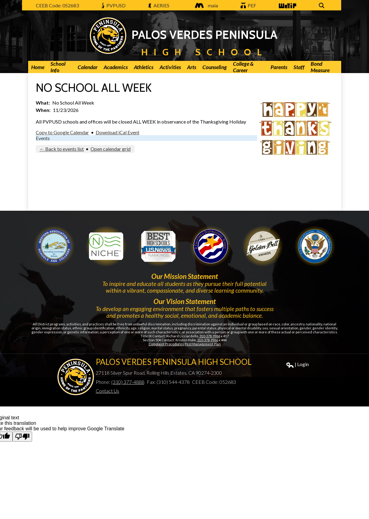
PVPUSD (113, 5)
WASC (54, 246)
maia (205, 5)
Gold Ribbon (262, 246)
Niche (106, 246)
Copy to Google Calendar (62, 132)
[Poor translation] (22, 437)
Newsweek (158, 246)
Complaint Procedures (166, 344)
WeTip (287, 6)
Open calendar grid (110, 149)
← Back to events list (61, 149)
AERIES (158, 5)
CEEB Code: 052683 (57, 5)
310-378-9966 (209, 336)
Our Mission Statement (184, 276)
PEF (248, 5)
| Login (297, 364)
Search (322, 6)
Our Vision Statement (184, 301)
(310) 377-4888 (127, 382)
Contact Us (107, 391)
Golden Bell (210, 246)
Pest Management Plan (203, 344)
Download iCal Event (117, 132)
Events (43, 138)
